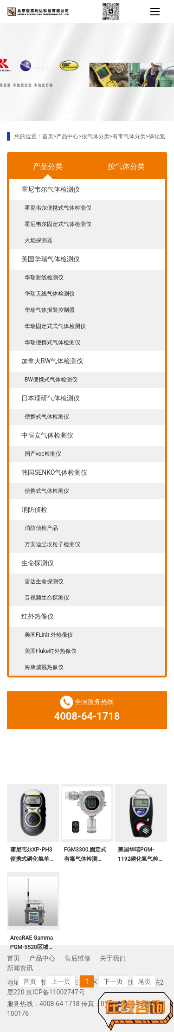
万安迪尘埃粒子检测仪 (52, 544)
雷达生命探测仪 (44, 581)
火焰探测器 (38, 240)
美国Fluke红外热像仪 (51, 651)
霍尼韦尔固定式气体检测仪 (58, 224)
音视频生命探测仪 (47, 597)
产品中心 (67, 136)
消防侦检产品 (41, 528)
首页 (47, 136)
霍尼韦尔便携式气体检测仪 (58, 208)
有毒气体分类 (129, 136)
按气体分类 (96, 136)
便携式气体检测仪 (47, 416)
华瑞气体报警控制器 (50, 310)
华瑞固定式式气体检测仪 (55, 326)
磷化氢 (156, 136)
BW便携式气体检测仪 (51, 379)
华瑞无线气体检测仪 (50, 293)
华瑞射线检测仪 (44, 277)
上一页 (61, 1022)
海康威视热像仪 (44, 667)
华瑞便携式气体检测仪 (52, 342)
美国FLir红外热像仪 (49, 635)
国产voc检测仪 (43, 454)
